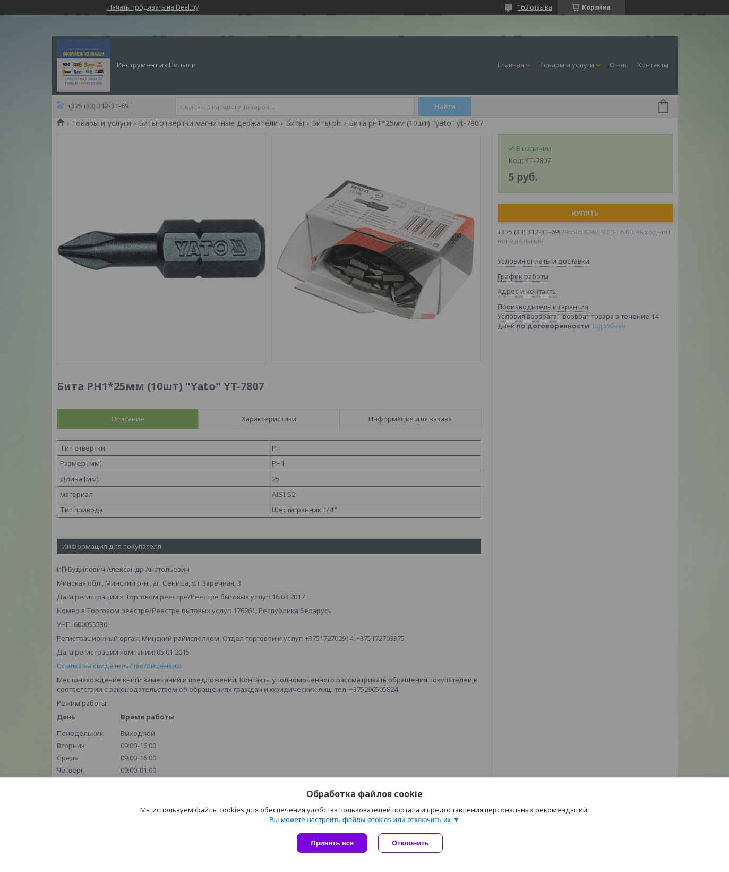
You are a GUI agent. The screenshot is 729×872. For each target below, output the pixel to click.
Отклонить (410, 843)
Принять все (332, 843)
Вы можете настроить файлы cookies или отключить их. (361, 820)
